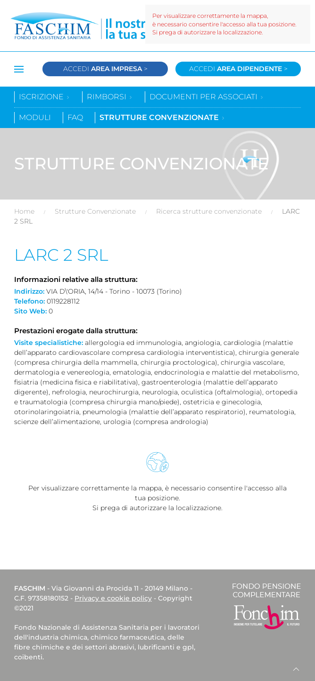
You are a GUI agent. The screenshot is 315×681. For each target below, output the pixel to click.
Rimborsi (110, 96)
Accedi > (105, 68)
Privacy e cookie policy (113, 598)
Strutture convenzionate (162, 117)
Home (24, 211)
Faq (75, 117)
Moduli (35, 117)
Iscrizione (44, 96)
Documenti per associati (206, 96)
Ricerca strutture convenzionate (209, 211)
